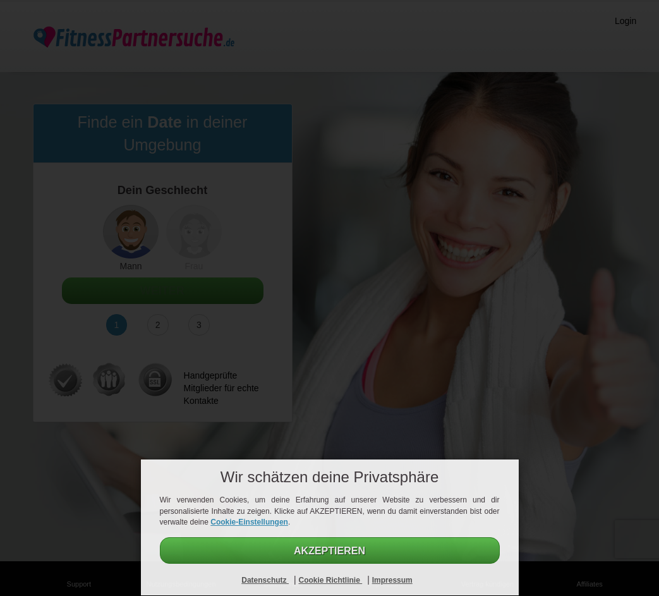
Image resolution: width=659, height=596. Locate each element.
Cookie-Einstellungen (249, 522)
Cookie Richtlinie (330, 580)
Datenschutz (265, 580)
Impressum (392, 580)
